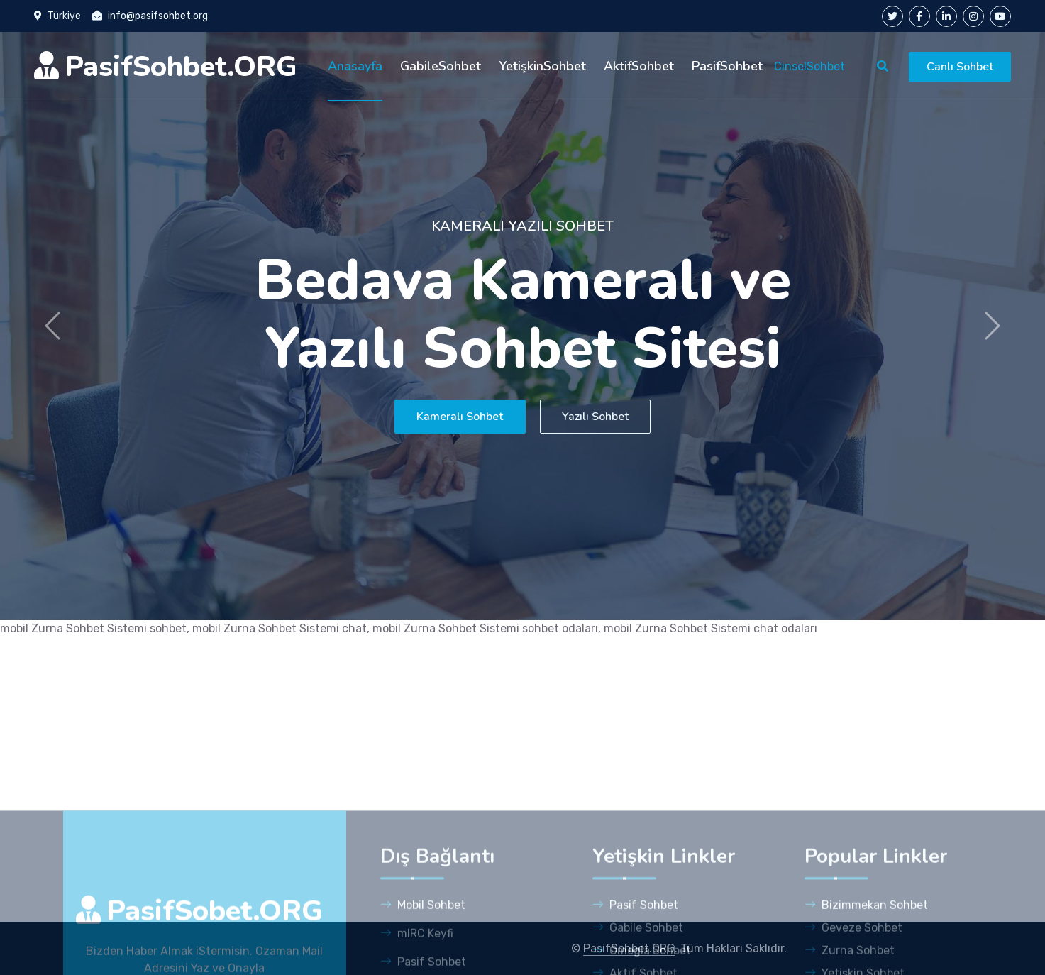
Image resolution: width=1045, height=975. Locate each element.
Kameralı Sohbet (447, 416)
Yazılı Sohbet (608, 416)
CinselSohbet (809, 66)
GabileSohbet (440, 66)
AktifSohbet (639, 66)
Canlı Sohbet (960, 67)
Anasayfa (355, 66)
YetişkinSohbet (542, 66)
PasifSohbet (727, 66)
